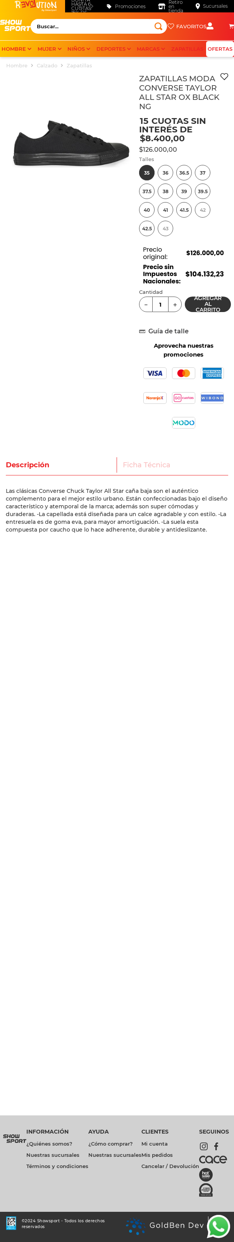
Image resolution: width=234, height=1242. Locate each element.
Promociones (130, 6)
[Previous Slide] (80, 6)
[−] (146, 304)
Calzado (47, 65)
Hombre (17, 65)
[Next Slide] (91, 6)
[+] (175, 304)
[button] (147, 172)
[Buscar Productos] (158, 26)
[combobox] (99, 26)
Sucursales (215, 6)
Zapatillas (79, 65)
